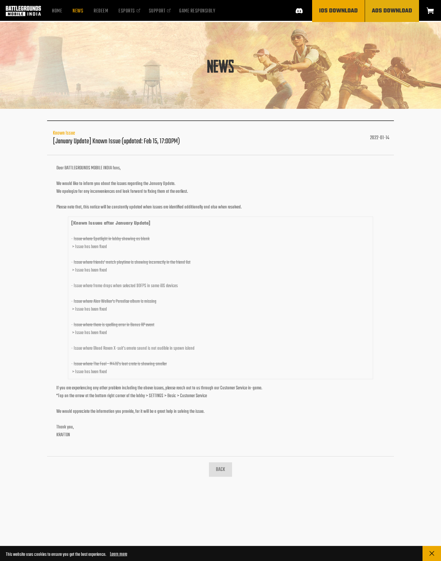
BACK (220, 469)
